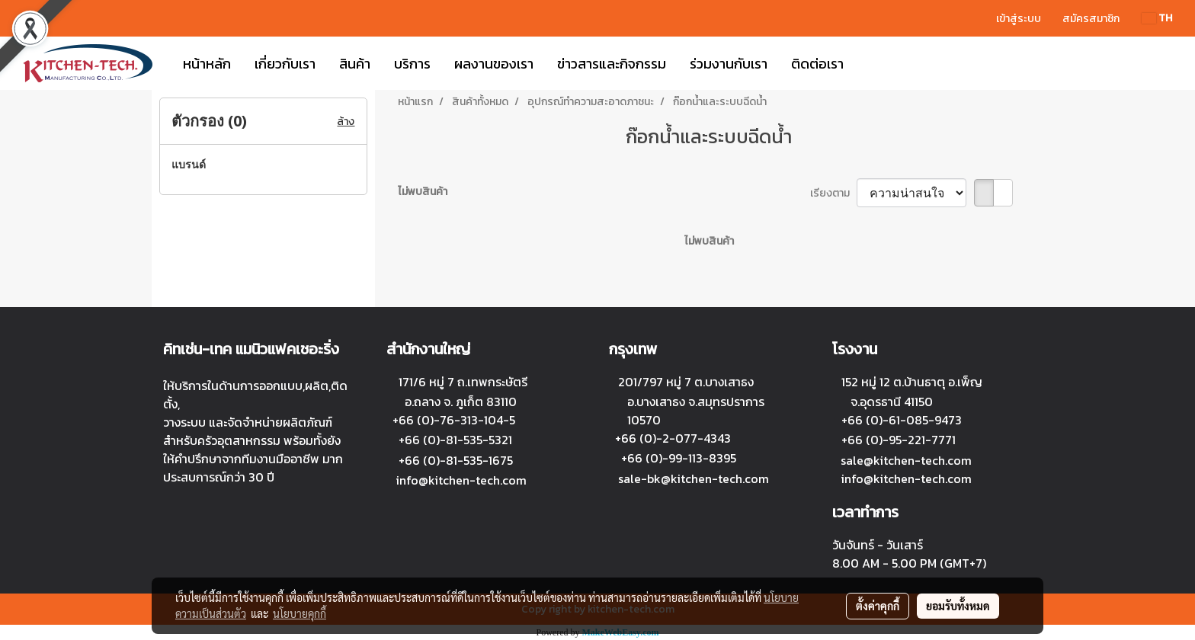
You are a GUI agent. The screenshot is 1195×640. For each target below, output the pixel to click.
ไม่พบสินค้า (422, 192)
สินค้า (354, 63)
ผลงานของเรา (493, 63)
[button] (869, 63)
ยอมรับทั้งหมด (958, 606)
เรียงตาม (833, 193)
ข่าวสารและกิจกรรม (611, 63)
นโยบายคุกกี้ (299, 613)
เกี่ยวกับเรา (285, 63)
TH (1157, 18)
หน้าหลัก (207, 63)
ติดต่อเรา (817, 63)
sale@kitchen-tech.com (906, 460)
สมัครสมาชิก (1091, 19)
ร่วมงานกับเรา (728, 63)
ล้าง (345, 122)
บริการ (412, 63)
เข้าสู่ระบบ (1018, 19)
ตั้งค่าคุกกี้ (877, 606)
